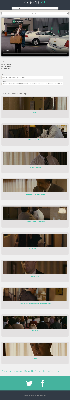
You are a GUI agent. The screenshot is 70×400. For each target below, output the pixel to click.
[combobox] (35, 13)
